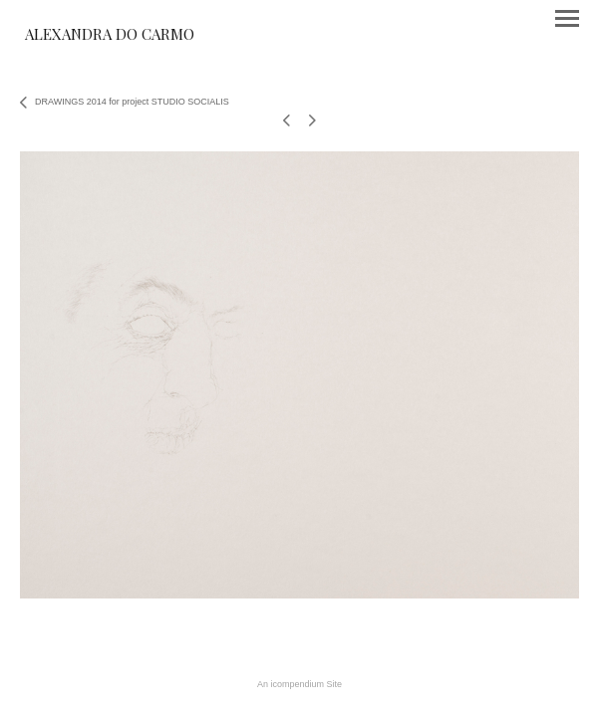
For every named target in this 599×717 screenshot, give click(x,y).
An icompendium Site (299, 684)
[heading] (109, 36)
